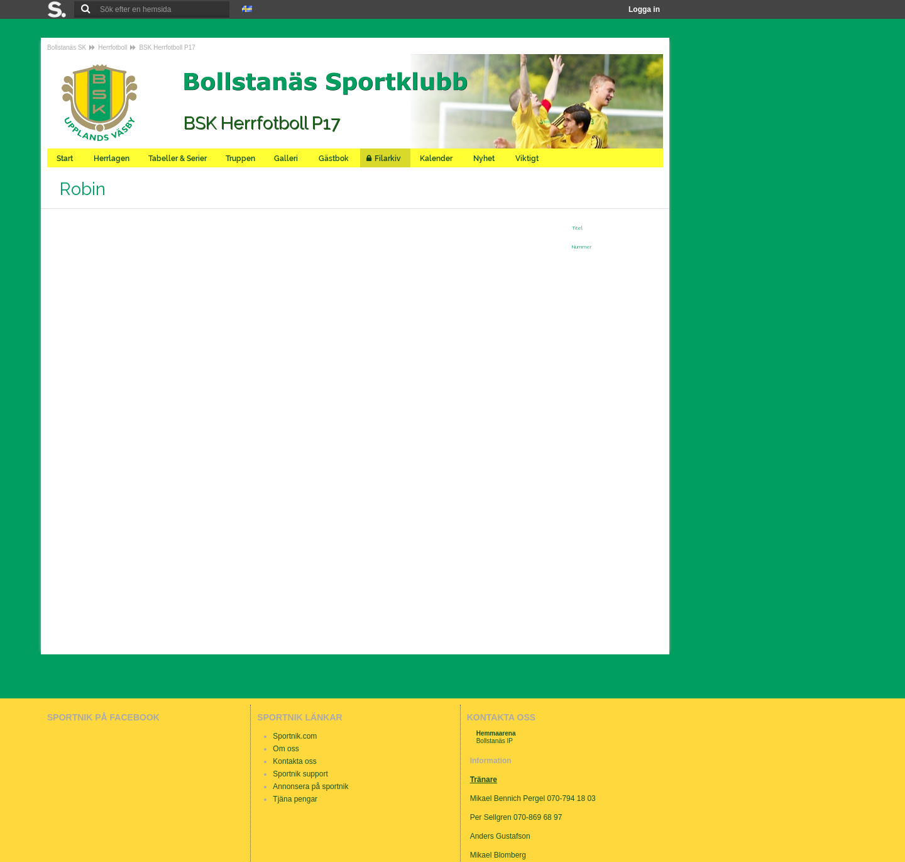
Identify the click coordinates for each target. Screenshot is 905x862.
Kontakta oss (294, 761)
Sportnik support (300, 774)
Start (66, 158)
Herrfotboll (112, 47)
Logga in (644, 9)
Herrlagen (111, 158)
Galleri (287, 158)
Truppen (240, 158)
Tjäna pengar (295, 799)
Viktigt (527, 158)
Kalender (437, 158)
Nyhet (484, 158)
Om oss (286, 748)
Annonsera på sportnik (310, 786)
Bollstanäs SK (66, 47)
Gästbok (335, 158)
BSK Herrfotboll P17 (167, 47)
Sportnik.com (295, 736)
